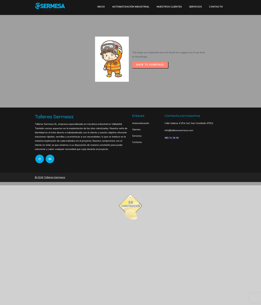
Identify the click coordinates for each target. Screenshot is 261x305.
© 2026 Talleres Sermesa (50, 177)
